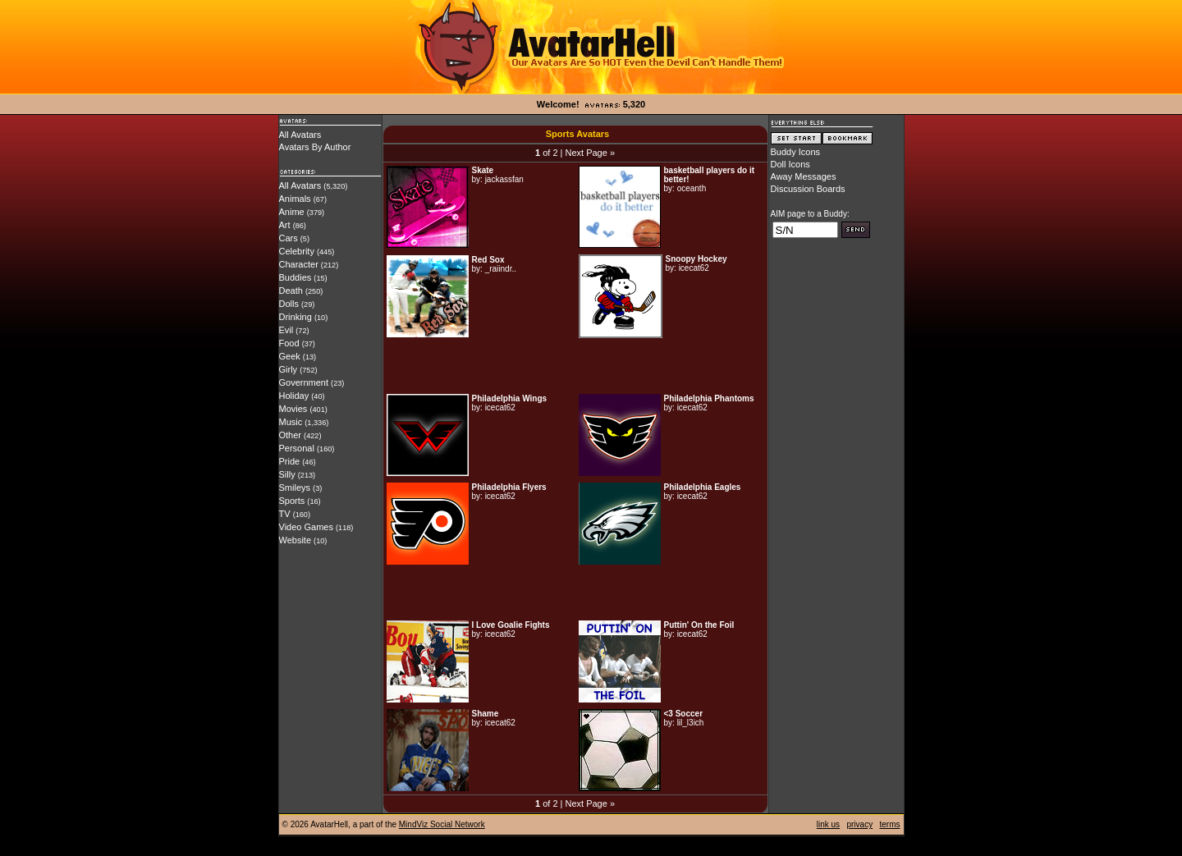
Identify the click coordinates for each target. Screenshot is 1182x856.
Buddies (295, 277)
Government (304, 382)
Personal (296, 448)
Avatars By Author (315, 147)
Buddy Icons (796, 152)
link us (828, 824)
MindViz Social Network (442, 824)
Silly (287, 474)
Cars (288, 238)
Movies (293, 409)
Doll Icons (790, 164)
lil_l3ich (690, 722)
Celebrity (296, 251)
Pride (289, 461)
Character (298, 264)
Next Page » (590, 153)
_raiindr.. (500, 268)
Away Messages (803, 176)
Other (290, 435)
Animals (295, 199)
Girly (288, 369)
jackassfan (504, 179)
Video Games (306, 527)
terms (890, 824)
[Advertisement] (575, 366)
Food (289, 343)
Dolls (289, 304)
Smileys (295, 487)
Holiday (294, 396)
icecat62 (694, 267)
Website (295, 540)
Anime (292, 212)
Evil (286, 330)
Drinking (295, 317)
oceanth (692, 188)
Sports (292, 501)
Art (285, 225)
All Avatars (300, 135)
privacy (859, 824)
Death (291, 290)
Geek (289, 356)
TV (285, 514)
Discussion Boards (808, 189)
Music (291, 422)
